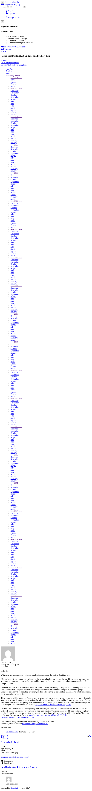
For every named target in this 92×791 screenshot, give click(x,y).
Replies (9, 71)
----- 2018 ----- (16, 286)
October (14, 95)
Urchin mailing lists (12, 2)
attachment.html (12, 732)
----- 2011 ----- (16, 483)
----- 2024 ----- (16, 117)
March (13, 82)
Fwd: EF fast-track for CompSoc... (14, 65)
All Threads (20, 47)
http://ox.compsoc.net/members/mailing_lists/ (53, 705)
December (14, 91)
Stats (7, 73)
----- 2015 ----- (16, 370)
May (12, 106)
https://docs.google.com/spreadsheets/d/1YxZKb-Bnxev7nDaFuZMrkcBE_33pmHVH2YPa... (34, 716)
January (14, 86)
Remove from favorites (26, 767)
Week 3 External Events (10, 63)
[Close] (2, 21)
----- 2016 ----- (16, 342)
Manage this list (13, 17)
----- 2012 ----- (16, 455)
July (12, 101)
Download (6, 49)
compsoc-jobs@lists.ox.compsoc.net (15, 757)
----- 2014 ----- (16, 398)
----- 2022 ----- (16, 173)
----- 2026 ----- (16, 78)
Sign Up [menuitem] (15, 4)
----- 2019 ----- (16, 258)
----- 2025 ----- (16, 88)
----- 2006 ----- (16, 624)
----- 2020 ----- (16, 229)
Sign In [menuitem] (7, 4)
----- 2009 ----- (16, 539)
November (15, 93)
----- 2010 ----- (16, 511)
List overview (7, 47)
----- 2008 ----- (16, 568)
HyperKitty (15, 788)
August (13, 99)
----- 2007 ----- (16, 596)
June (12, 104)
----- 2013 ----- (16, 427)
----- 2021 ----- (16, 201)
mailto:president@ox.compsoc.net (35, 724)
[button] (2, 4)
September (15, 97)
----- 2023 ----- (16, 145)
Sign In (10, 11)
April (13, 80)
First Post (9, 69)
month (13, 75)
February (14, 84)
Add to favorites (8, 767)
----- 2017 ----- (16, 314)
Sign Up (10, 13)
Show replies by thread (10, 742)
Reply (4, 738)
